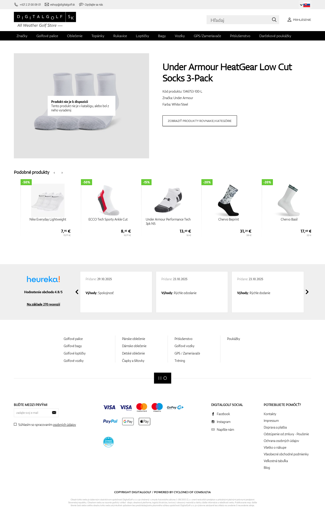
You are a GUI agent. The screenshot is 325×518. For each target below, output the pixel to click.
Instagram (223, 422)
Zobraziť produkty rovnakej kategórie (200, 121)
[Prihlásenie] (298, 19)
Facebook (223, 414)
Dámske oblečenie (134, 346)
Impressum (271, 420)
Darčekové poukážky (275, 35)
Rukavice (120, 35)
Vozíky (180, 35)
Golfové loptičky (75, 353)
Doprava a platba (275, 427)
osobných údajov (64, 424)
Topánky (97, 35)
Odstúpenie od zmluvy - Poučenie (286, 434)
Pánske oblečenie (133, 339)
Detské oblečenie (133, 353)
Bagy (162, 35)
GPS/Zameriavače (207, 35)
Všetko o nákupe (275, 447)
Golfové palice (47, 35)
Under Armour (183, 98)
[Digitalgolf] (162, 378)
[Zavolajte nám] (27, 4)
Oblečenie (74, 35)
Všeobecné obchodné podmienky (286, 454)
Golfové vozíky (74, 361)
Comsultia (202, 492)
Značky (22, 35)
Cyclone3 (181, 492)
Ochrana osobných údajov (281, 441)
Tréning (180, 361)
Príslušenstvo (240, 35)
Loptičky (142, 35)
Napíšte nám (225, 429)
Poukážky (233, 339)
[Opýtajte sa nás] (91, 4)
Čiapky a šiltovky (133, 361)
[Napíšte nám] (59, 4)
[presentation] (54, 172)
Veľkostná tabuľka (276, 461)
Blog (267, 467)
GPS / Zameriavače (187, 353)
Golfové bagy (73, 346)
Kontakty (270, 414)
